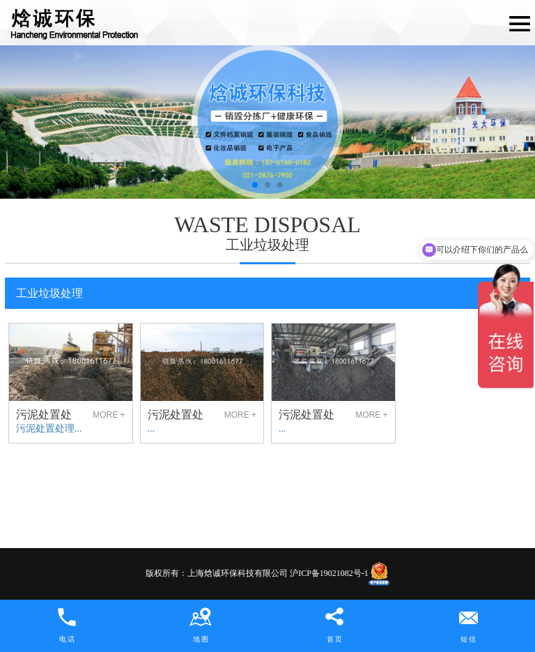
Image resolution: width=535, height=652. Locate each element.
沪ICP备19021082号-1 (329, 573)
